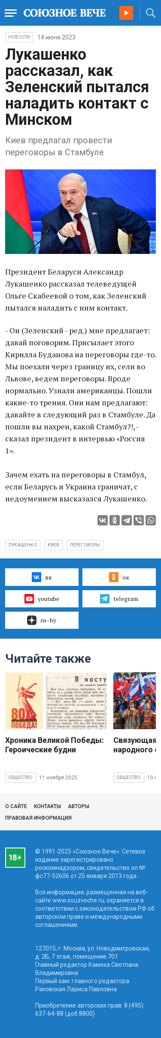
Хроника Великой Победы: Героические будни (54, 745)
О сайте (16, 806)
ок (119, 577)
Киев (54, 545)
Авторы (78, 806)
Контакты (47, 806)
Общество (20, 777)
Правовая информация (38, 818)
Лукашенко (22, 545)
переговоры (85, 545)
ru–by (41, 620)
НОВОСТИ (19, 37)
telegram (119, 598)
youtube (41, 598)
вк (42, 577)
